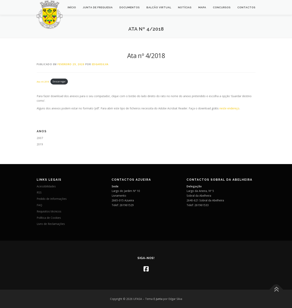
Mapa (202, 7)
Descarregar (59, 81)
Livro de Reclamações (51, 224)
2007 (40, 138)
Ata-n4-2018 (43, 81)
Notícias (185, 7)
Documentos (129, 7)
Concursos (222, 7)
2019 (40, 144)
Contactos (246, 7)
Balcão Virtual (158, 7)
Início (72, 7)
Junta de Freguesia (98, 7)
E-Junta (157, 299)
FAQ (39, 205)
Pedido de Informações (52, 199)
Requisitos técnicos (49, 211)
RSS (39, 192)
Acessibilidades (46, 186)
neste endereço (229, 108)
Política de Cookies (49, 218)
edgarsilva (100, 64)
